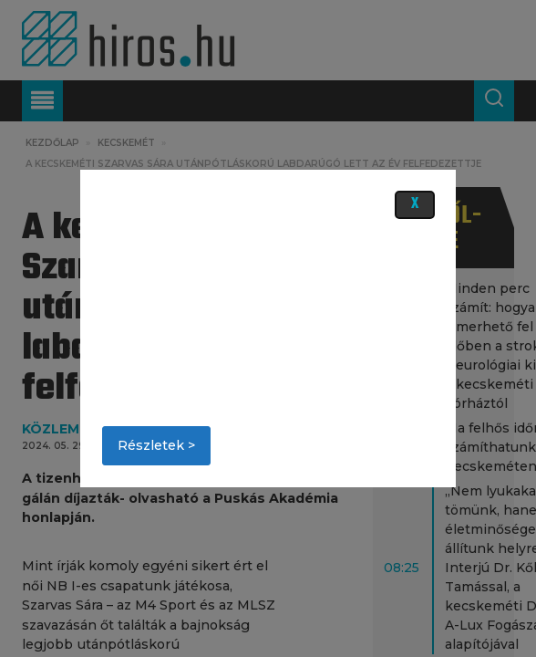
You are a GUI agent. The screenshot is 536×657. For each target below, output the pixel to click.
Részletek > (156, 445)
